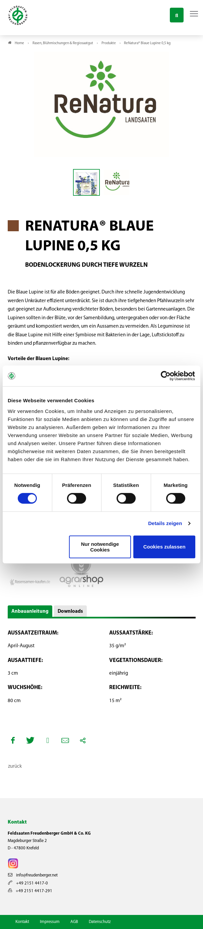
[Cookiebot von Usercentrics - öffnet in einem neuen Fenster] (166, 375)
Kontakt (22, 922)
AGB (74, 922)
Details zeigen (165, 523)
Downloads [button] (70, 611)
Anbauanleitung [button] (30, 611)
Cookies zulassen (164, 547)
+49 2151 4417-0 (28, 883)
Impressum (50, 922)
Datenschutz (100, 922)
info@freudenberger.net (33, 875)
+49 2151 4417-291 (30, 891)
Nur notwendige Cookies (100, 547)
